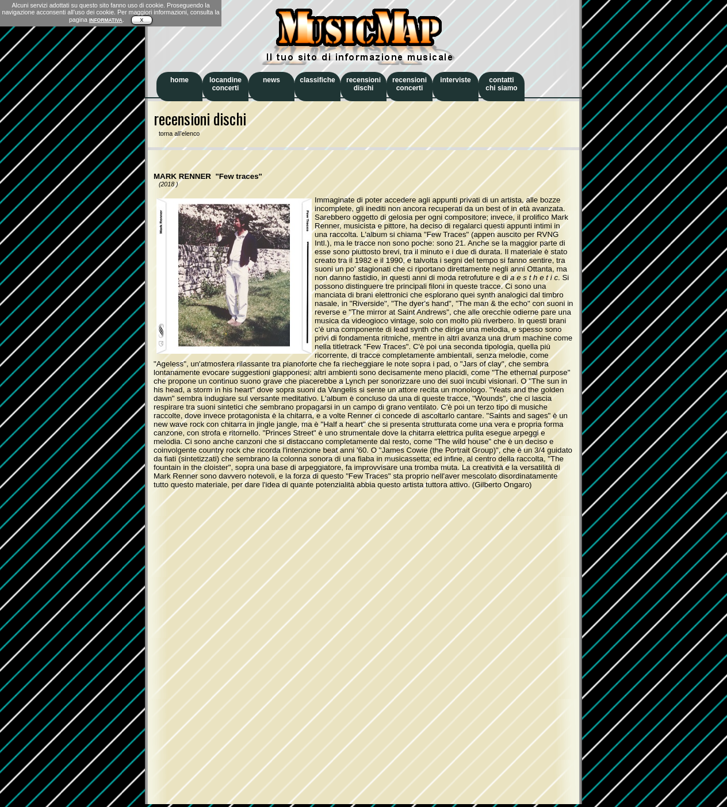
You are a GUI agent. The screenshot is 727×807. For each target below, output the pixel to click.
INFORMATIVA (106, 20)
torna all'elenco (177, 133)
